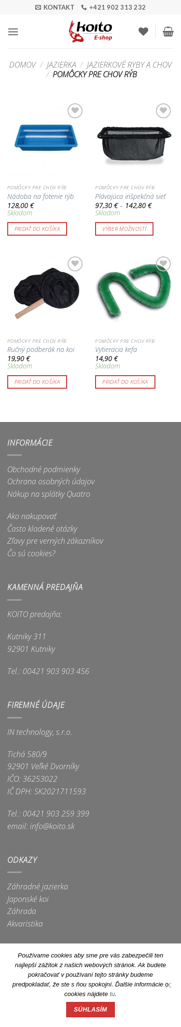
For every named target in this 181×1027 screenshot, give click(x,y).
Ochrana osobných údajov (51, 481)
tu (112, 994)
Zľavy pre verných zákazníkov (55, 540)
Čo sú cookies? (31, 553)
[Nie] (168, 988)
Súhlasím (90, 1009)
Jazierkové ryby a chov (129, 64)
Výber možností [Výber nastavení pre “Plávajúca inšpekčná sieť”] (124, 228)
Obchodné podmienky (43, 469)
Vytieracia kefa (116, 349)
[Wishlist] (143, 31)
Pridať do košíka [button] (37, 228)
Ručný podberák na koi (40, 349)
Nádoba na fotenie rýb (40, 196)
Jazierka (61, 64)
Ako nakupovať (31, 516)
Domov (22, 64)
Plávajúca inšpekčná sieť (130, 196)
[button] (13, 31)
